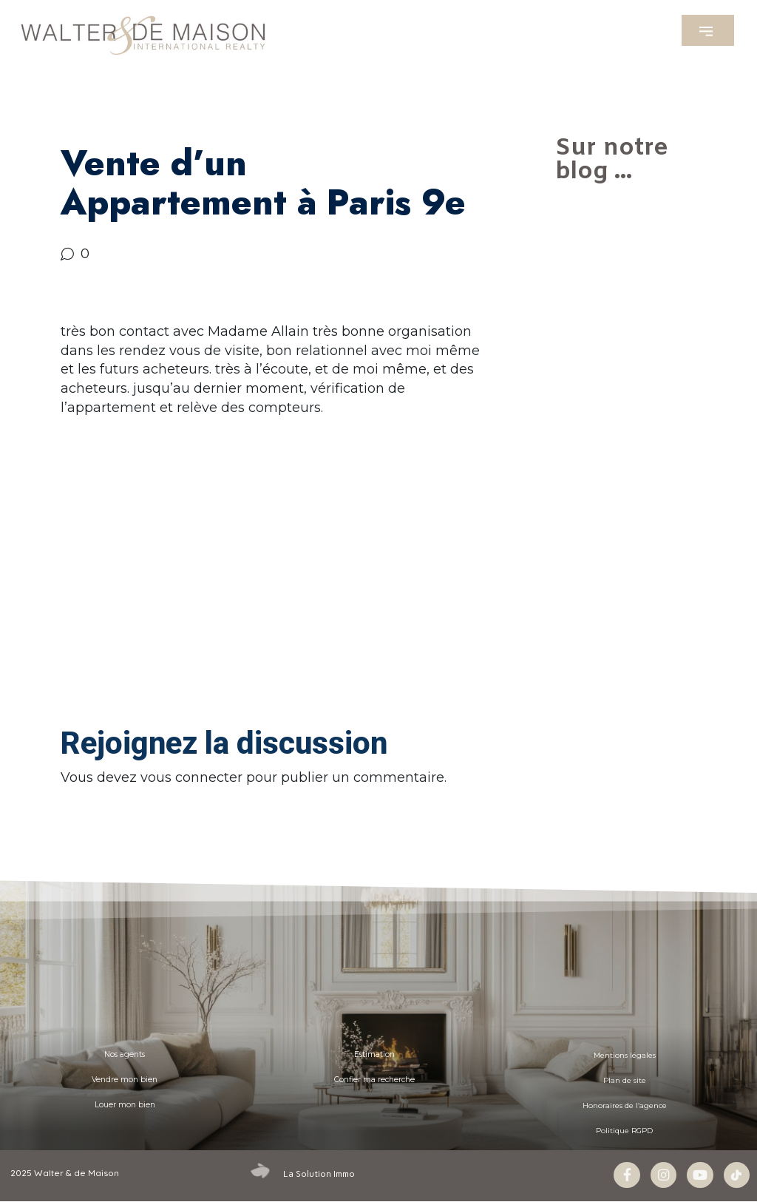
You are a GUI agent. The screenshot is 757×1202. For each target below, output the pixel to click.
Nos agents (124, 1054)
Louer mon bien (125, 1105)
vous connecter (191, 777)
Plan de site (624, 1079)
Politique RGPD (624, 1130)
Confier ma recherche (374, 1079)
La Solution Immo (319, 1173)
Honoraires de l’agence (624, 1105)
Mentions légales (624, 1054)
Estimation (374, 1054)
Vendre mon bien (124, 1079)
